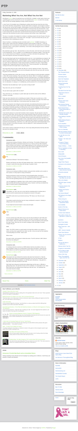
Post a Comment (9, 273)
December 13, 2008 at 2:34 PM (13, 252)
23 (58, 35)
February (60, 280)
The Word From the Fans (64, 90)
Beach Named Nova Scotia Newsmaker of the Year (64, 109)
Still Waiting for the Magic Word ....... (64, 196)
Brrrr (59, 174)
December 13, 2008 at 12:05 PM (13, 241)
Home (26, 281)
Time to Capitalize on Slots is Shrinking (65, 148)
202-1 (59, 166)
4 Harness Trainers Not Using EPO (64, 186)
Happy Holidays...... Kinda (64, 146)
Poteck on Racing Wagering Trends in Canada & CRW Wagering (24, 313)
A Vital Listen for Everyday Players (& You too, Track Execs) (17, 321)
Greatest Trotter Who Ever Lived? (10, 291)
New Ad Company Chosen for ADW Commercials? (65, 132)
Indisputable (61, 154)
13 (58, 57)
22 (58, 37)
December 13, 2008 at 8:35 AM (13, 186)
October (60, 262)
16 (58, 50)
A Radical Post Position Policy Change (64, 126)
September (61, 265)
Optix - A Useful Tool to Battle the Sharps (12, 326)
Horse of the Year (62, 254)
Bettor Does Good (62, 81)
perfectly (32, 42)
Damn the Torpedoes (63, 79)
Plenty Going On (62, 199)
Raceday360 (58, 300)
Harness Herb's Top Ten (64, 246)
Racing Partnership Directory (63, 84)
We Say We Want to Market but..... (63, 243)
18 (58, 46)
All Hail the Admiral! (63, 172)
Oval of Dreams (62, 156)
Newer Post (6, 281)
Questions (60, 220)
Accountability (61, 204)
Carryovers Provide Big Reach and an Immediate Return (19, 353)
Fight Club (60, 98)
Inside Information (7, 301)
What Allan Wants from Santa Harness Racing (64, 169)
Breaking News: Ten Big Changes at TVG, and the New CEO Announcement (27, 339)
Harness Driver (59, 389)
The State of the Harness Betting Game (18, 331)
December (61, 70)
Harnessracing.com (60, 370)
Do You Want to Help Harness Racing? (63, 251)
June (59, 271)
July (59, 269)
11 (58, 61)
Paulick (57, 298)
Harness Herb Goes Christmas (63, 101)
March (60, 278)
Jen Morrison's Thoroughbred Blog (64, 357)
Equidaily (57, 296)
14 (58, 55)
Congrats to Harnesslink (64, 248)
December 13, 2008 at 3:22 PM (13, 270)
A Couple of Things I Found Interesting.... (64, 143)
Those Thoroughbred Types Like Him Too (63, 257)
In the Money (58, 20)
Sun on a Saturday (63, 129)
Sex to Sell (61, 151)
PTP (4, 6)
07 (58, 285)
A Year (60, 238)
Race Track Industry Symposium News (63, 202)
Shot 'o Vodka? (62, 96)
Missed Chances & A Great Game (63, 210)
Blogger (54, 427)
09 (58, 66)
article (10, 18)
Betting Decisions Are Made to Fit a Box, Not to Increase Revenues (18, 296)
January (60, 282)
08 (58, 68)
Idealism (60, 240)
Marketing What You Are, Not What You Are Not (64, 177)
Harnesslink (58, 368)
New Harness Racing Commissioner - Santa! (64, 105)
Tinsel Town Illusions (63, 232)
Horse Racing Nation (60, 299)
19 (58, 44)
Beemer (57, 17)
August (60, 267)
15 (58, 53)
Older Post (47, 281)
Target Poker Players (63, 162)
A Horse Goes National (64, 212)
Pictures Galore (62, 74)
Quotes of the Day (62, 207)
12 (58, 59)
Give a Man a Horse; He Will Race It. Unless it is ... (64, 216)
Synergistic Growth (63, 224)
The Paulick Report (60, 376)
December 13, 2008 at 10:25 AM (13, 206)
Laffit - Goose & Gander (64, 230)
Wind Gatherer (9, 189)
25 (58, 30)
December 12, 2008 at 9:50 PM (13, 151)
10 (58, 64)
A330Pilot (43, 427)
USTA (56, 379)
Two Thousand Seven (63, 72)
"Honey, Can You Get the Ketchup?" (64, 235)
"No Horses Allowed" (63, 193)
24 (58, 33)
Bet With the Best (59, 15)
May (59, 274)
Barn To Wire (58, 387)
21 (58, 39)
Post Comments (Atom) (29, 285)
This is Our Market (63, 180)
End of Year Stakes (63, 222)
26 (58, 28)
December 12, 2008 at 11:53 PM (13, 166)
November (61, 260)
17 (58, 48)
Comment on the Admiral (64, 164)
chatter (35, 19)
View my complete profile (61, 346)
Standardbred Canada (61, 373)
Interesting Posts (62, 76)
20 (58, 41)
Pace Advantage (59, 392)
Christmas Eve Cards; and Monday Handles (65, 113)
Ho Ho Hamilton (62, 123)
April (59, 276)
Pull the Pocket (10, 154)
